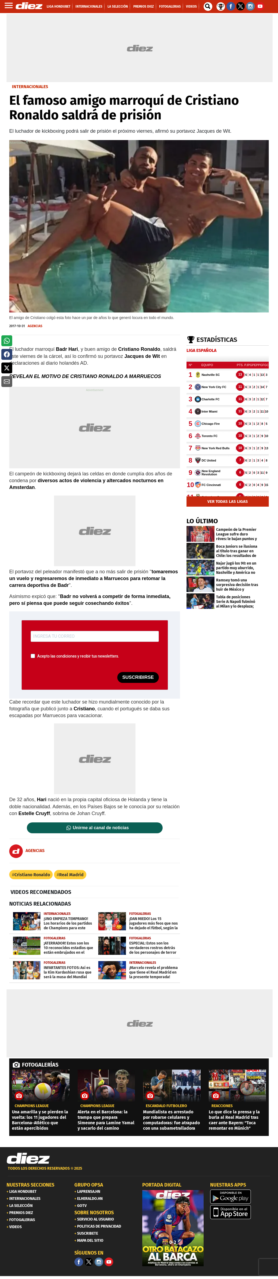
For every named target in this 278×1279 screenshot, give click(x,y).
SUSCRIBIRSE (138, 677)
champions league (32, 1106)
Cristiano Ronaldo (32, 874)
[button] (6, 340)
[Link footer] (28, 1159)
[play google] (240, 1197)
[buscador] (208, 6)
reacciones (222, 1106)
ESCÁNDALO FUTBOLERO (166, 1106)
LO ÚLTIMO (202, 521)
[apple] (240, 1212)
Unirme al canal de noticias (101, 828)
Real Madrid (71, 874)
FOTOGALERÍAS (40, 1064)
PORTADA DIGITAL (161, 1185)
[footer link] (139, 1171)
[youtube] (109, 1262)
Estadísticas (217, 339)
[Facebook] (78, 1262)
